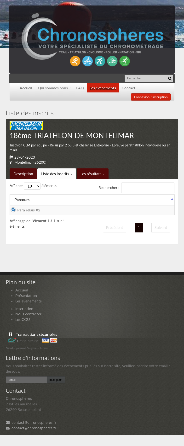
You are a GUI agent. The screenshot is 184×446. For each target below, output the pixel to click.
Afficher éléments (33, 186)
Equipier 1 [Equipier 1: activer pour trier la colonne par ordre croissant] (56, 199)
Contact (128, 88)
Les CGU (22, 330)
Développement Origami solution (27, 359)
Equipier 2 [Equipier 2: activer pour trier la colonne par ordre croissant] (97, 199)
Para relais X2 (28, 210)
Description (23, 173)
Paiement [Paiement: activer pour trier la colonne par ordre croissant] (137, 199)
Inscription (24, 319)
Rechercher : (136, 188)
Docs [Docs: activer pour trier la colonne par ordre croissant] (163, 199)
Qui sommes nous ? (54, 88)
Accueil (26, 88)
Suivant (161, 238)
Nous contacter (28, 324)
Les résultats (92, 173)
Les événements (28, 311)
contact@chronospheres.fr (31, 433)
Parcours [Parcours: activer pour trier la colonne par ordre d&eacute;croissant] (21, 199)
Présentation (26, 306)
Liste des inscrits (56, 173)
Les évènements (103, 88)
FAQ (80, 88)
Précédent (114, 238)
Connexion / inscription (151, 97)
